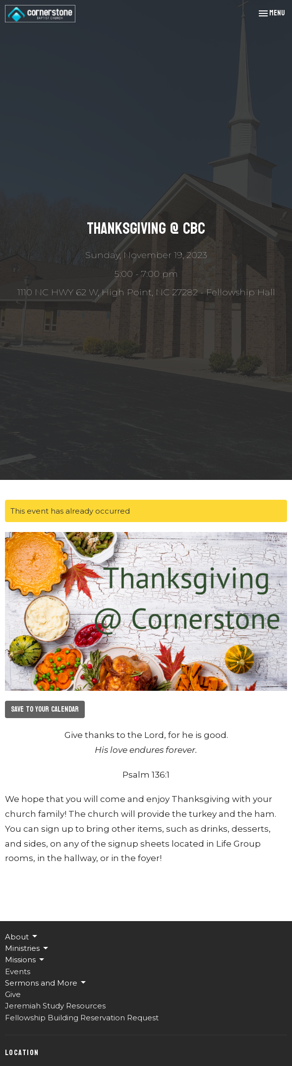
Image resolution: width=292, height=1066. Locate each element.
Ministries (27, 948)
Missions (25, 960)
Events (17, 971)
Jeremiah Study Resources (55, 1005)
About (22, 936)
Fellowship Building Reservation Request (82, 1017)
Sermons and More (46, 983)
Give (13, 994)
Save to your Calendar (45, 709)
